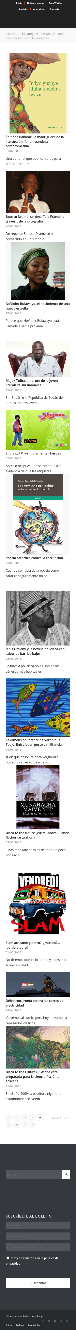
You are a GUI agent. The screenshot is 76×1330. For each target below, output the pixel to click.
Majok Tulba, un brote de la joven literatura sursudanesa (32, 382)
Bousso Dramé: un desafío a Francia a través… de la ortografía (35, 218)
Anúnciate (39, 8)
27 (9, 1124)
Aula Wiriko (55, 2)
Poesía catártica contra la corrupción (34, 558)
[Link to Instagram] (55, 1321)
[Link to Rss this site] (67, 1321)
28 (17, 1124)
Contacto (54, 8)
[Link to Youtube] (61, 1321)
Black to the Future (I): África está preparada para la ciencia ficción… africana (32, 1076)
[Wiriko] (31, 20)
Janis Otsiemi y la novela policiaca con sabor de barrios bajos (35, 651)
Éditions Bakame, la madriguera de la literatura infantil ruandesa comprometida (35, 141)
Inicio (19, 2)
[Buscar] (38, 1174)
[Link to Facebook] (43, 1321)
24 (24, 1117)
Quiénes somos (35, 2)
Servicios (23, 8)
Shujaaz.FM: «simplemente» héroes (33, 453)
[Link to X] (49, 1321)
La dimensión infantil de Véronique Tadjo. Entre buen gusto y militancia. (34, 742)
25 (32, 1117)
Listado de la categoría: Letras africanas (35, 33)
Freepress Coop (34, 1315)
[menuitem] (19, 3)
